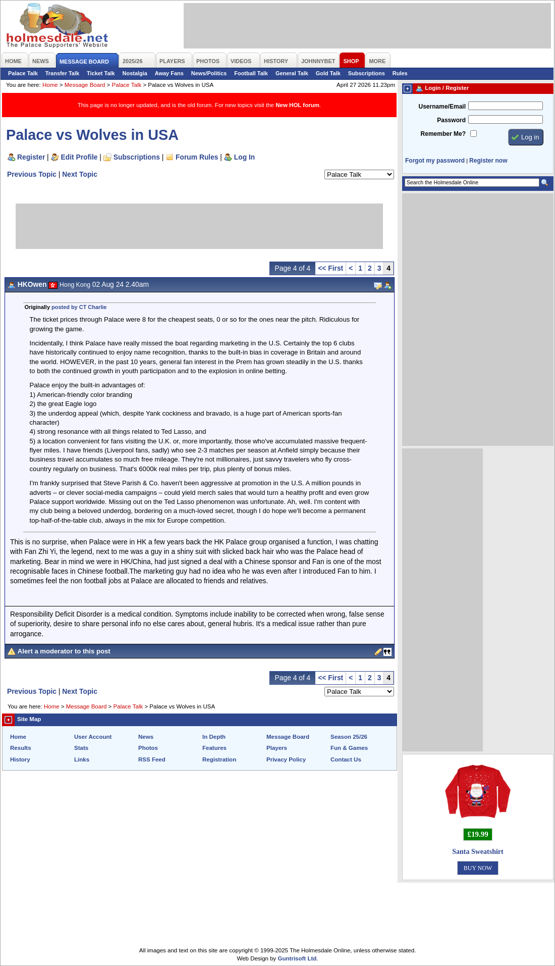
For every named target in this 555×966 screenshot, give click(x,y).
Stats (81, 748)
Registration (219, 759)
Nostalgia (135, 73)
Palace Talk (23, 73)
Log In (244, 157)
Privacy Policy (286, 759)
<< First (330, 268)
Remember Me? (443, 133)
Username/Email (442, 106)
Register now (488, 160)
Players (276, 748)
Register (31, 157)
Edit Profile (79, 157)
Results (20, 748)
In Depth (214, 737)
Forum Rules (197, 157)
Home (50, 85)
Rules (400, 73)
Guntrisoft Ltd (297, 958)
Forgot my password (435, 160)
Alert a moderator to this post (64, 651)
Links (81, 759)
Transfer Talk (62, 73)
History (20, 759)
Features (214, 748)
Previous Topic (32, 174)
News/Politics (209, 73)
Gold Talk (328, 73)
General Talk (291, 73)
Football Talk (251, 73)
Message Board (85, 85)
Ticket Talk (101, 73)
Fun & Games (349, 748)
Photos (148, 748)
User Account (93, 737)
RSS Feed (151, 759)
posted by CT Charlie (78, 307)
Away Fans (169, 73)
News (145, 737)
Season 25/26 (348, 737)
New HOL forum (297, 105)
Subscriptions (366, 73)
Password (451, 120)
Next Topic (79, 174)
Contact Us (345, 759)
